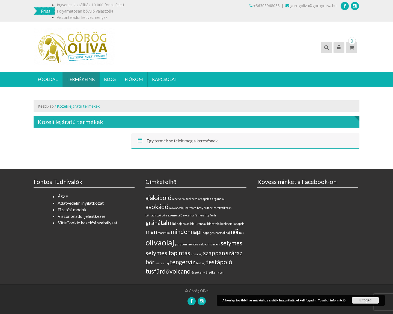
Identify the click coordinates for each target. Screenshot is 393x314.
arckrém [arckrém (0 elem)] (191, 199)
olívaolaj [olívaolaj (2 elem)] (159, 242)
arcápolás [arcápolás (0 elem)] (204, 199)
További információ (332, 300)
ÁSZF (63, 196)
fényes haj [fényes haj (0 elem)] (202, 215)
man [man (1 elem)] (151, 231)
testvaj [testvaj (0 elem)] (200, 263)
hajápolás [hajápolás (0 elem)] (183, 223)
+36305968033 (264, 5)
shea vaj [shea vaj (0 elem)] (196, 254)
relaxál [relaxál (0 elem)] (204, 244)
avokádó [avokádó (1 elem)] (156, 206)
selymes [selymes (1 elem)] (231, 243)
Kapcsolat (164, 79)
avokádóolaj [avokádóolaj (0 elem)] (176, 208)
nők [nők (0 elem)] (241, 232)
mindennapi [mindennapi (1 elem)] (186, 231)
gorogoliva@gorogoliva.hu (311, 5)
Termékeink (81, 79)
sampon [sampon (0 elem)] (214, 244)
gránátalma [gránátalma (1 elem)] (160, 222)
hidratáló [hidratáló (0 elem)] (213, 223)
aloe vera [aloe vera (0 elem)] (178, 199)
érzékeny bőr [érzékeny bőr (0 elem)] (215, 272)
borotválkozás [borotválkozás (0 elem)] (222, 208)
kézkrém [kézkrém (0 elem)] (226, 223)
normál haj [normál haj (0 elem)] (222, 232)
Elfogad (365, 300)
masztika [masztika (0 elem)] (164, 232)
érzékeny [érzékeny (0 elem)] (198, 272)
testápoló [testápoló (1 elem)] (219, 262)
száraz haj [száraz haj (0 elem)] (162, 263)
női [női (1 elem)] (234, 231)
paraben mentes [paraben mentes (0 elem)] (186, 244)
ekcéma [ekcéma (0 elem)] (188, 215)
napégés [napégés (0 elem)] (209, 232)
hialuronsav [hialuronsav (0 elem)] (198, 223)
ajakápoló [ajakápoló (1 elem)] (158, 197)
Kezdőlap (46, 106)
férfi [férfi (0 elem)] (213, 215)
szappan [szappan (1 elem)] (214, 253)
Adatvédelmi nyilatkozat (81, 203)
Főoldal (48, 79)
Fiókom (134, 79)
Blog (110, 79)
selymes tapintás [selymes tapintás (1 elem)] (167, 253)
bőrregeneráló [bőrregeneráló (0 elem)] (172, 215)
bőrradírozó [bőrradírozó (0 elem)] (153, 215)
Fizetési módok (72, 209)
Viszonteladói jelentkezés (82, 216)
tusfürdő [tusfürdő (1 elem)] (157, 271)
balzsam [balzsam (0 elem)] (190, 208)
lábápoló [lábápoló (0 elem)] (238, 223)
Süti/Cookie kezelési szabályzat (87, 222)
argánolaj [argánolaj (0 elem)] (218, 199)
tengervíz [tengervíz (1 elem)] (182, 262)
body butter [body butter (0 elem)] (205, 208)
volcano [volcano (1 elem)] (179, 271)
